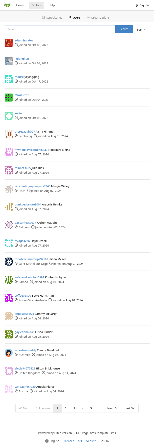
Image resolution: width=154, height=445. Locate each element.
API (80, 441)
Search (124, 29)
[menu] (141, 29)
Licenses (68, 441)
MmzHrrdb (22, 95)
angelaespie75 (24, 314)
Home (20, 5)
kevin (18, 113)
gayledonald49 (24, 332)
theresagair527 (25, 131)
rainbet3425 (23, 168)
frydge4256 (22, 241)
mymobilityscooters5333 (31, 150)
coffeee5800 (23, 295)
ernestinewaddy (25, 350)
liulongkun (22, 58)
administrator (24, 40)
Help (52, 5)
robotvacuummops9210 (31, 259)
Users (74, 17)
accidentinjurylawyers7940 (32, 186)
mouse (19, 77)
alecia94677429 (25, 368)
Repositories (52, 17)
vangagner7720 (25, 387)
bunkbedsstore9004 (28, 204)
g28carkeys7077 (25, 223)
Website (90, 441)
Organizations (98, 17)
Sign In (142, 5)
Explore (36, 5)
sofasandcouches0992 (29, 277)
